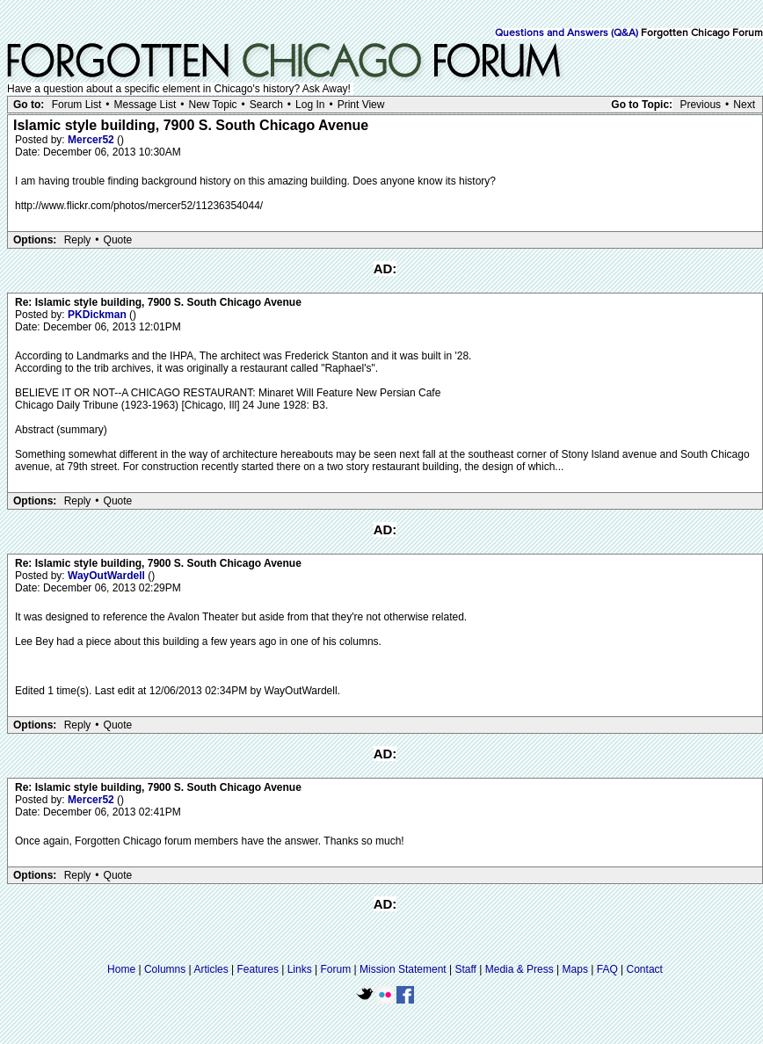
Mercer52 (92, 140)
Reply (77, 240)
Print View (361, 104)
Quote (118, 240)
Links (299, 969)
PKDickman (98, 314)
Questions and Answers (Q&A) (566, 33)
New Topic (212, 104)
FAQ (607, 969)
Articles (210, 969)
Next (744, 104)
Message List (145, 104)
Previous (700, 104)
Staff (465, 969)
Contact (645, 969)
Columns (164, 969)
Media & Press (519, 969)
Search (266, 104)
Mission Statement (403, 969)
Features (258, 969)
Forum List (77, 104)
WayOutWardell (108, 575)
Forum (336, 969)
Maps (575, 969)
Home (121, 969)
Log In (309, 104)
